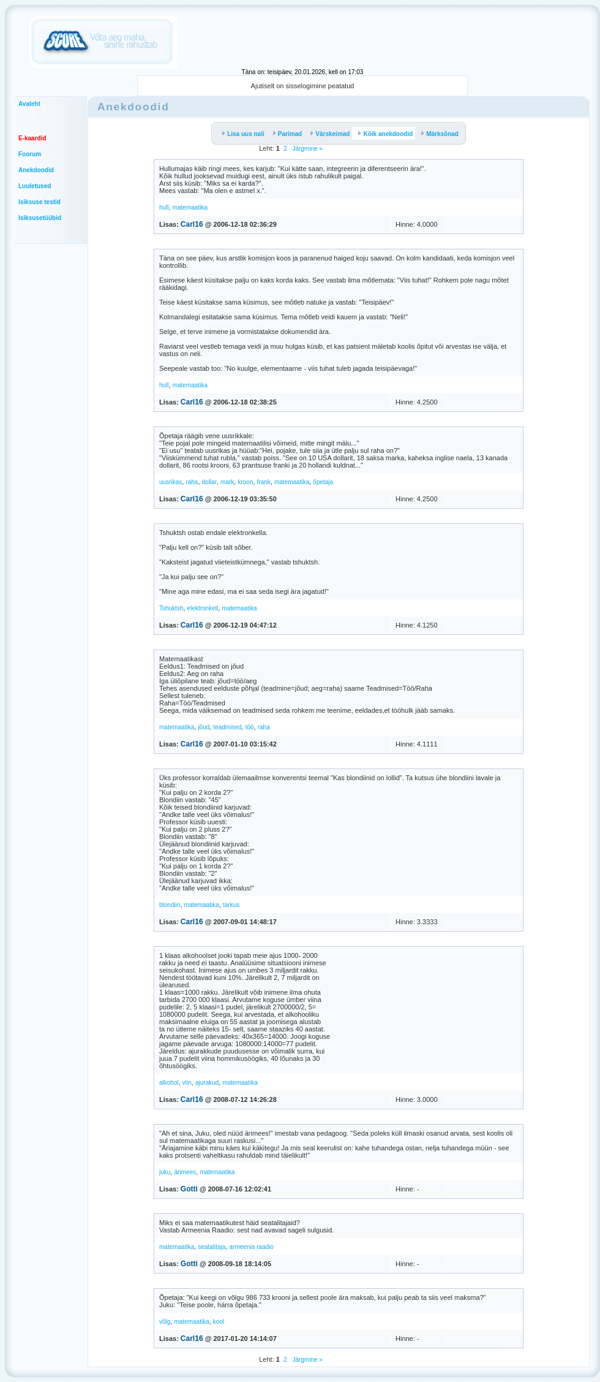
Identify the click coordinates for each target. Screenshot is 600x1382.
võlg (164, 1321)
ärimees (185, 1172)
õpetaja (323, 482)
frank (264, 482)
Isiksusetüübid (39, 218)
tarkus (231, 905)
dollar (209, 482)
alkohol (169, 1082)
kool (218, 1321)
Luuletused (34, 186)
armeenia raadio (252, 1246)
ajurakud (207, 1082)
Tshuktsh (171, 608)
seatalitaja (211, 1246)
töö (250, 727)
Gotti (189, 1189)
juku (164, 1172)
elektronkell (203, 608)
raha (192, 482)
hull (164, 207)
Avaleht (29, 104)
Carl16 (192, 224)
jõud (203, 727)
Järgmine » (307, 148)
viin (187, 1082)
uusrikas (170, 482)
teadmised (227, 727)
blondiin (169, 905)
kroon (245, 482)
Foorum (29, 154)
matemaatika (190, 207)
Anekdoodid (36, 170)
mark (227, 482)
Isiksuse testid (39, 202)
